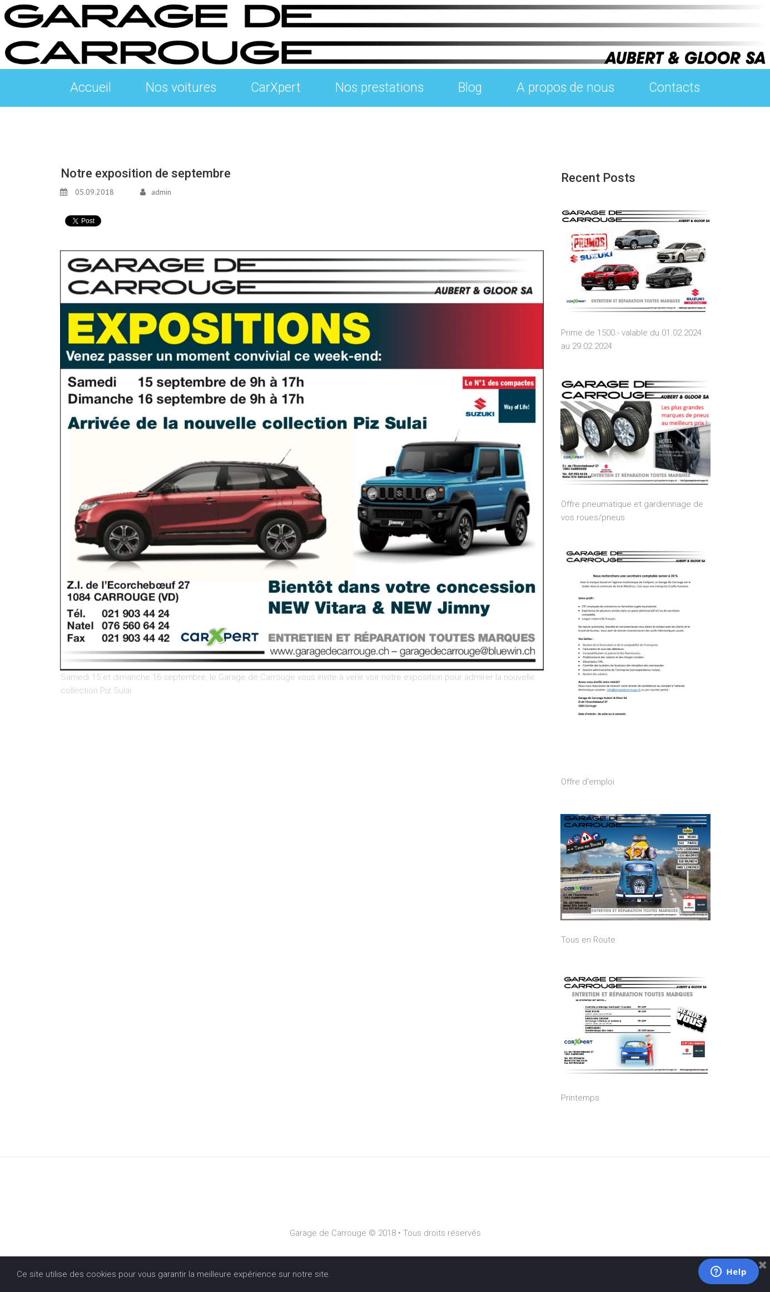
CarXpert (276, 87)
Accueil (90, 87)
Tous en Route (588, 940)
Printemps (580, 1098)
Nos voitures (181, 90)
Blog (470, 87)
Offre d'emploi (587, 782)
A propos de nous (565, 87)
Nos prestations (379, 90)
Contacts (674, 87)
